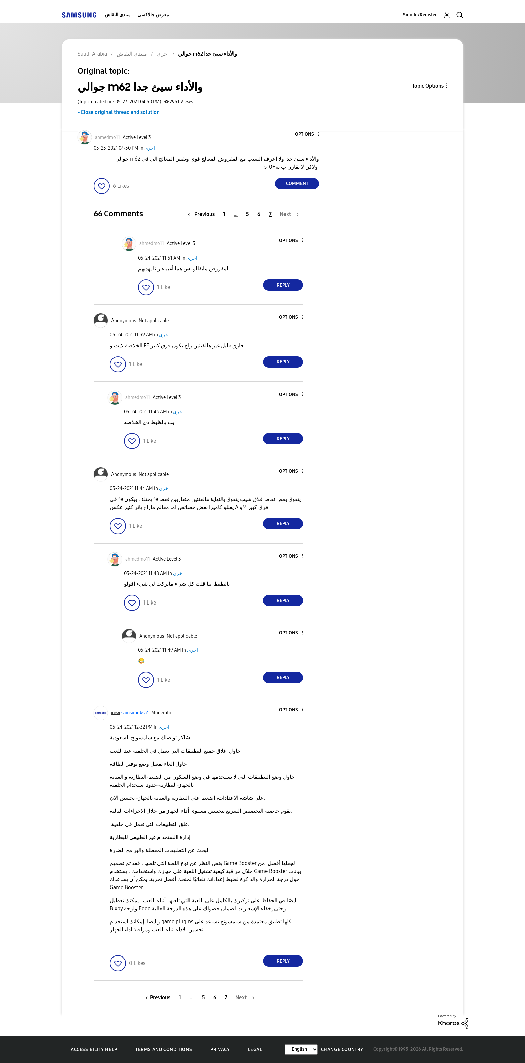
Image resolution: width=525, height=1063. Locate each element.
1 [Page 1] (224, 214)
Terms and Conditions (163, 1049)
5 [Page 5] (247, 214)
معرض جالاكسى (153, 15)
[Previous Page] (203, 214)
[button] (307, 134)
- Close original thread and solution (119, 112)
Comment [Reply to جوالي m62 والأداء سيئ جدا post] (297, 183)
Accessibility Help (94, 1049)
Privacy (220, 1049)
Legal (255, 1049)
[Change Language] (301, 1049)
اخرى (149, 148)
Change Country (342, 1049)
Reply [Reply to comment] (283, 285)
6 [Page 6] (258, 214)
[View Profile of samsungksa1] (135, 713)
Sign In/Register (420, 15)
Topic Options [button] (428, 86)
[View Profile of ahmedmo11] (107, 137)
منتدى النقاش (118, 15)
